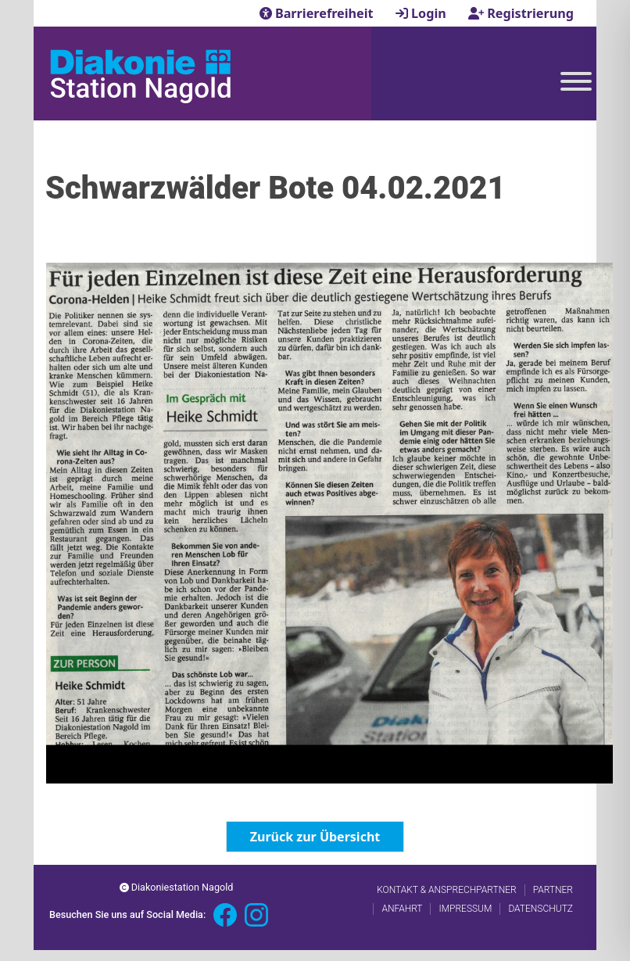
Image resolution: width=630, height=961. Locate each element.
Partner (553, 889)
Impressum (465, 908)
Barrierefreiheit (318, 13)
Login (422, 13)
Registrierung (521, 13)
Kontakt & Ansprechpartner (446, 889)
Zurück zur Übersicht (315, 836)
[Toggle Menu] (576, 81)
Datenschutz (540, 908)
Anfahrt (401, 908)
